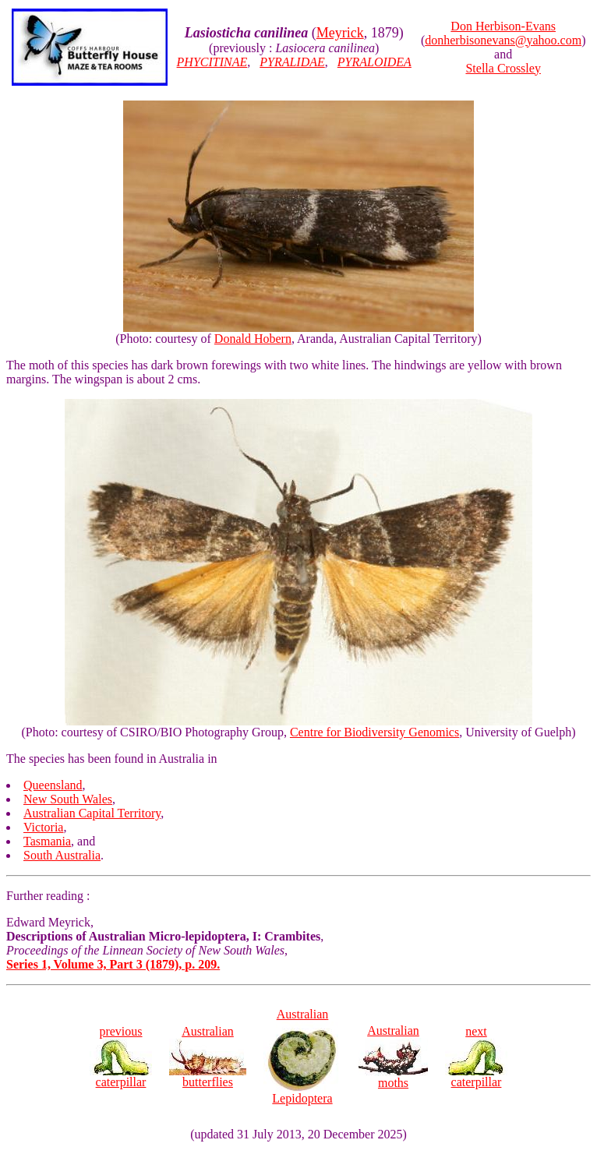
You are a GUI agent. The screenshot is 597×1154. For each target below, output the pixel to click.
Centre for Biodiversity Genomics (374, 732)
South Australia (62, 855)
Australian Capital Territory (92, 813)
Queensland (53, 785)
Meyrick (340, 33)
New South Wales (67, 799)
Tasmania (47, 841)
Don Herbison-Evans (503, 26)
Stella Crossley (502, 68)
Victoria (43, 827)
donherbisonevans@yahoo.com (503, 40)
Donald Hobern (252, 338)
